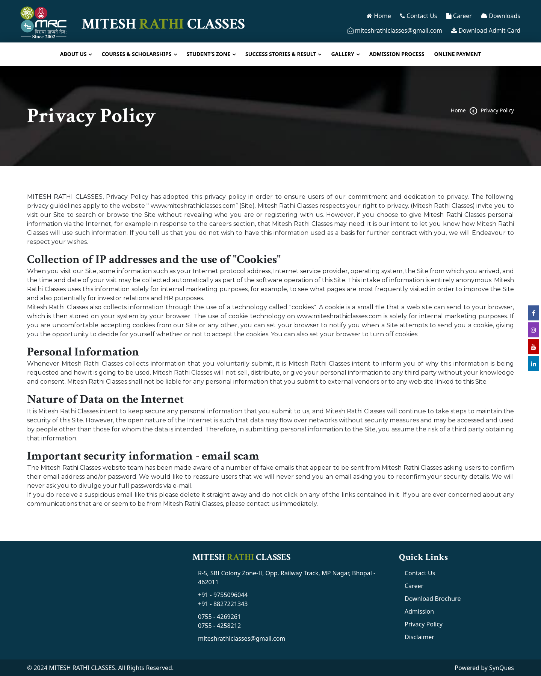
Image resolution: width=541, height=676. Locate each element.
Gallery (342, 53)
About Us (73, 53)
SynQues (501, 668)
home (458, 110)
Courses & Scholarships (136, 53)
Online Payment (457, 53)
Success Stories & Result (280, 53)
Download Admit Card (485, 30)
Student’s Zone (209, 53)
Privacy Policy (497, 110)
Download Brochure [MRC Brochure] (433, 598)
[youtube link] (533, 346)
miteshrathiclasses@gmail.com (395, 30)
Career (459, 16)
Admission (419, 611)
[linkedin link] (533, 363)
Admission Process (397, 53)
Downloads (500, 16)
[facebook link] (533, 312)
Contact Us (418, 16)
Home (379, 16)
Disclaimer (419, 637)
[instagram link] (533, 329)
